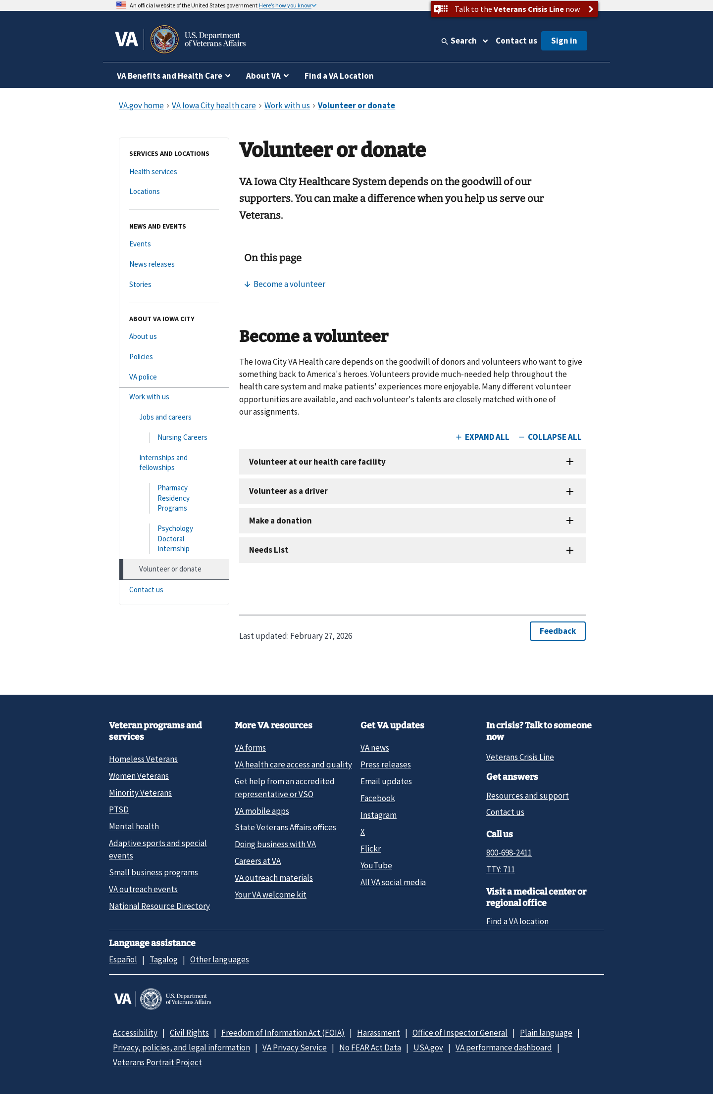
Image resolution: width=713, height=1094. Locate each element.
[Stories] (174, 285)
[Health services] (174, 172)
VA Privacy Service (294, 1047)
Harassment (378, 1032)
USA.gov (428, 1047)
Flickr (370, 848)
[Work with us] (174, 397)
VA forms (250, 747)
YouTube (376, 865)
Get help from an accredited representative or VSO (285, 787)
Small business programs (153, 872)
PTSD (119, 809)
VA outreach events (143, 889)
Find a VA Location (339, 75)
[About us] (174, 337)
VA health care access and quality (293, 764)
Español (123, 959)
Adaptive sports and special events (158, 849)
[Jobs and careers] (174, 417)
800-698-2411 (509, 852)
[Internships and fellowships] (174, 463)
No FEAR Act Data (370, 1047)
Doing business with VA (275, 844)
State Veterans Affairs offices (285, 827)
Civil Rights (189, 1032)
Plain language (546, 1032)
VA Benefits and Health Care (169, 75)
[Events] (174, 244)
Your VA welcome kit (270, 894)
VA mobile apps (262, 811)
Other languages (219, 959)
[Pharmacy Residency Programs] (174, 498)
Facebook (377, 798)
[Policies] (174, 357)
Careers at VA (258, 861)
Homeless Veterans (143, 759)
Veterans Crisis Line (520, 757)
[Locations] (174, 192)
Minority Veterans (140, 792)
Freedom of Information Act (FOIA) (283, 1032)
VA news (374, 747)
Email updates (386, 781)
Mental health (134, 826)
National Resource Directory (159, 906)
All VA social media (393, 882)
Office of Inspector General (460, 1032)
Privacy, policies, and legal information (181, 1047)
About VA (263, 75)
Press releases (385, 764)
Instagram (378, 814)
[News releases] (174, 264)
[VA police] (174, 377)
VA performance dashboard (504, 1047)
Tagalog (164, 959)
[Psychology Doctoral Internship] (174, 539)
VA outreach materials (274, 877)
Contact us (516, 40)
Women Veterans (139, 775)
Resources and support (527, 795)
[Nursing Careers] (174, 438)
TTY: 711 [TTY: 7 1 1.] (500, 869)
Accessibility (135, 1032)
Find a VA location (517, 921)
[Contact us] (174, 590)
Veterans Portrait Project (157, 1062)
